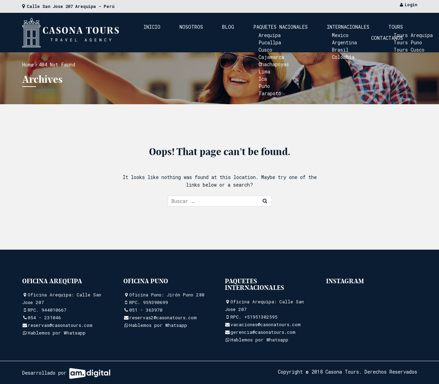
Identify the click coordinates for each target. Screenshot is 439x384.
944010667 (54, 310)
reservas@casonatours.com (60, 325)
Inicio (166, 32)
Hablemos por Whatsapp (57, 333)
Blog (222, 32)
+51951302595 (261, 317)
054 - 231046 (44, 317)
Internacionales (321, 32)
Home (28, 64)
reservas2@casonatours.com (163, 317)
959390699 (155, 302)
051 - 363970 (146, 310)
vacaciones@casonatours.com (265, 324)
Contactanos (392, 32)
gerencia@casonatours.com (263, 332)
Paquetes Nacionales (264, 32)
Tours (358, 32)
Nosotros (196, 32)
